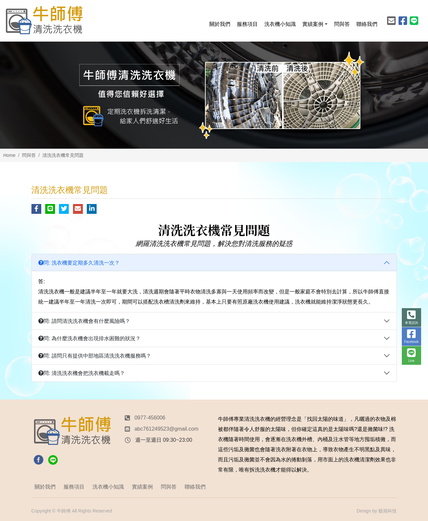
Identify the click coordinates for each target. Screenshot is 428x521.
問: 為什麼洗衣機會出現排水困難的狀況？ (89, 338)
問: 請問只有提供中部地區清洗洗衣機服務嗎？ (94, 356)
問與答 (29, 155)
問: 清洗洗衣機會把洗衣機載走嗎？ (81, 373)
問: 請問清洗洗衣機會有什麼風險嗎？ (84, 321)
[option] (214, 95)
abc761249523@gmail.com (166, 429)
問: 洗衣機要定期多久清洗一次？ (79, 263)
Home (9, 155)
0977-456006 (150, 417)
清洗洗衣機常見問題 (63, 155)
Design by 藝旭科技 (377, 510)
